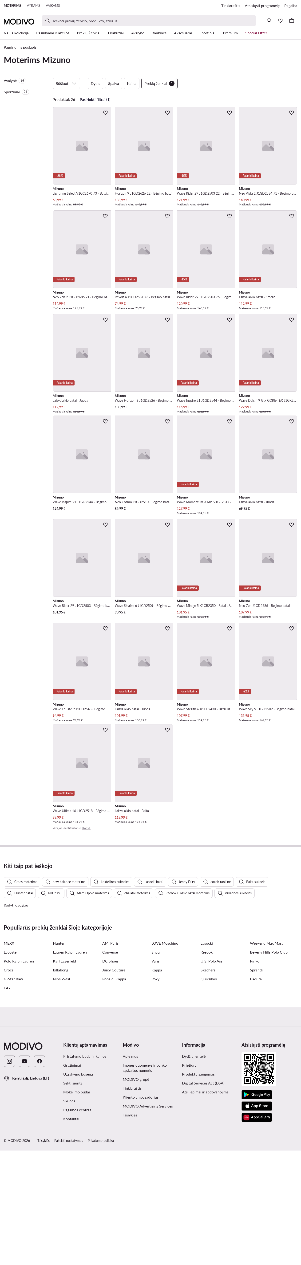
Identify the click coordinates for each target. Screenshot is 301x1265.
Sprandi (256, 1084)
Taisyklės (130, 1229)
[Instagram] (9, 1175)
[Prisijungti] (269, 20)
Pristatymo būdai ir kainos (84, 1170)
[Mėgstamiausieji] (280, 20)
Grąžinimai (72, 1179)
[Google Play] (257, 1209)
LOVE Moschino (164, 1057)
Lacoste (10, 1066)
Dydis (95, 83)
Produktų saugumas (198, 1188)
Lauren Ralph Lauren (70, 1066)
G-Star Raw (13, 1093)
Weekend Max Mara (266, 1057)
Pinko (254, 1075)
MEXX (9, 1057)
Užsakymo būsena (78, 1188)
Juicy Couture (113, 1084)
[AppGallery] (257, 1232)
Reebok (207, 1066)
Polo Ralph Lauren (19, 1075)
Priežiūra (189, 1179)
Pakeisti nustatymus (68, 1255)
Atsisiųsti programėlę (262, 5)
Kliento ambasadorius (140, 1211)
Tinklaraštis (230, 5)
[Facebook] (39, 1175)
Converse (110, 1066)
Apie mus (130, 1170)
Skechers (208, 1084)
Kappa (156, 1084)
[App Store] (257, 1220)
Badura (256, 1093)
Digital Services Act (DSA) (203, 1197)
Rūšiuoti (66, 83)
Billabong (60, 1084)
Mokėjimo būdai (76, 1206)
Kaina (131, 83)
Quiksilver (209, 1093)
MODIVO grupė (136, 1193)
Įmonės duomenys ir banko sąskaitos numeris (145, 1182)
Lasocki (207, 1057)
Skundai (69, 1215)
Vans (155, 1075)
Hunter (59, 1057)
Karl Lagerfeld (64, 1075)
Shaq (155, 1066)
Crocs (8, 1084)
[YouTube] (24, 1175)
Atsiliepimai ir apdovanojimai (206, 1206)
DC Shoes (110, 1075)
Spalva (113, 83)
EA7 (7, 1102)
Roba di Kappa (114, 1093)
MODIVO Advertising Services (148, 1220)
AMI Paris (110, 1057)
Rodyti (86, 828)
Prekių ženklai (159, 83)
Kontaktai (71, 1233)
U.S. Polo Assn (213, 1075)
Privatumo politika (101, 1255)
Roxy (155, 1093)
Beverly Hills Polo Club (269, 1066)
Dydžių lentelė (194, 1170)
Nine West (61, 1093)
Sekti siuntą (73, 1197)
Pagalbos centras (77, 1224)
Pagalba (290, 5)
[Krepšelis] (291, 20)
